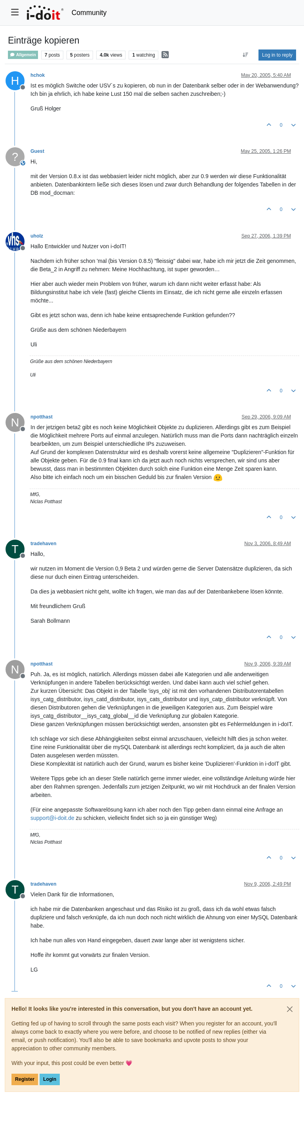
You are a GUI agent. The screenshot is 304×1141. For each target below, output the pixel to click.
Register (24, 1079)
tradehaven (43, 543)
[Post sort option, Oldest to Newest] (245, 55)
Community (89, 13)
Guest (37, 151)
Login (49, 1079)
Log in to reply (277, 55)
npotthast (41, 417)
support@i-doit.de (52, 818)
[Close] (290, 1009)
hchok (37, 75)
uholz (36, 236)
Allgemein (23, 54)
